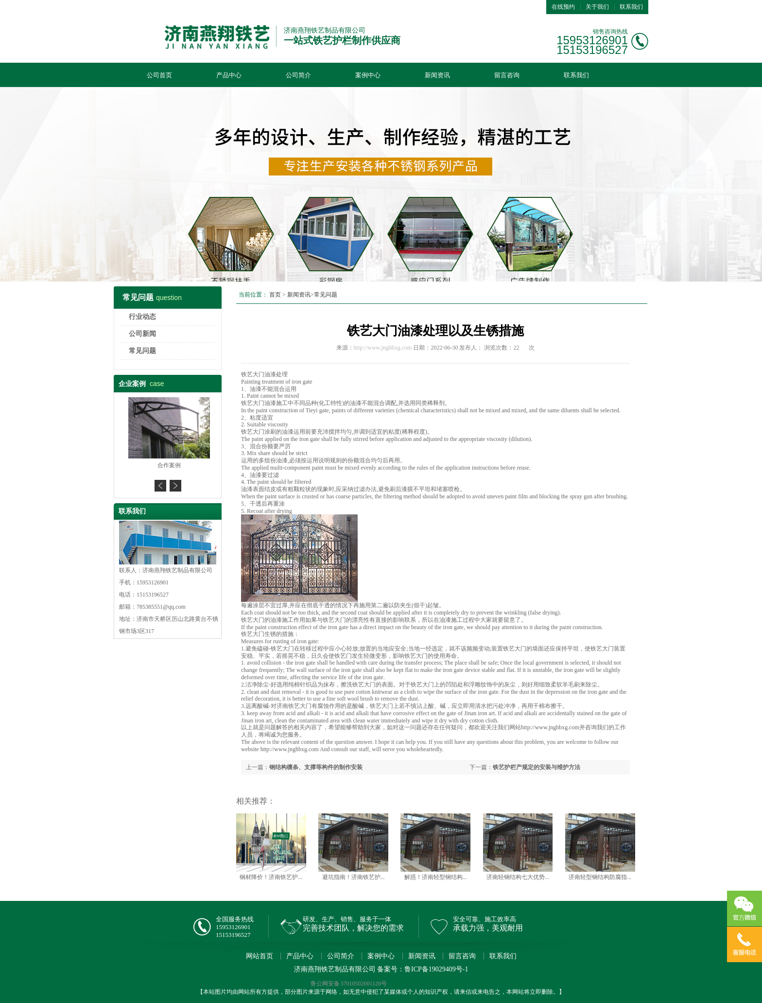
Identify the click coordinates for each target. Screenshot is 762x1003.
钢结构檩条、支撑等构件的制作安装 (316, 767)
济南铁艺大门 (294, 706)
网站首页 (259, 956)
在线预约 (563, 6)
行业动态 (142, 316)
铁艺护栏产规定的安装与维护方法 (536, 767)
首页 (275, 294)
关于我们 (597, 6)
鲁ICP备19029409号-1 (436, 969)
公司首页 (159, 75)
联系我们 (631, 6)
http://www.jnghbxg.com (383, 347)
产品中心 (229, 75)
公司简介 (298, 75)
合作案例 (167, 465)
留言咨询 (507, 75)
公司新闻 (142, 333)
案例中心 (368, 75)
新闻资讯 (437, 75)
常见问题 (142, 350)
